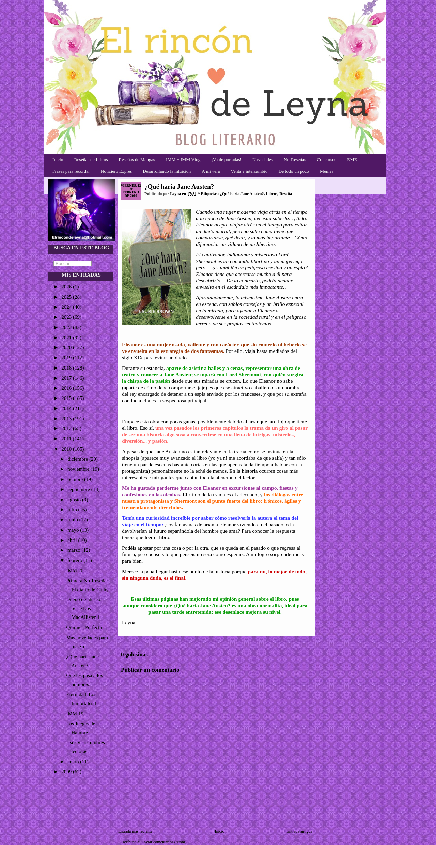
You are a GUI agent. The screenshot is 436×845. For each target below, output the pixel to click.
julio (72, 509)
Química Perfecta (84, 627)
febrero (75, 560)
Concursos (326, 159)
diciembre (78, 459)
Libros (272, 193)
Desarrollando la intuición (167, 171)
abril (72, 540)
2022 (67, 327)
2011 (67, 438)
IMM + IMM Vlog (183, 159)
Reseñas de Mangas (137, 159)
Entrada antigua (299, 831)
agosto (74, 499)
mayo (73, 530)
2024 (67, 307)
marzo (74, 550)
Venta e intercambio (249, 171)
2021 (67, 337)
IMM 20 (74, 570)
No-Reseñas (295, 159)
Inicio (57, 159)
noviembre (79, 469)
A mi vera (211, 171)
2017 (67, 378)
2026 (67, 287)
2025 (67, 297)
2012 (67, 428)
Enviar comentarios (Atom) (163, 842)
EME (352, 159)
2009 (67, 771)
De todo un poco (293, 171)
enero (73, 761)
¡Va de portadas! (226, 159)
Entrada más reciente (135, 831)
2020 (67, 347)
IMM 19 (74, 713)
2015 (67, 398)
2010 (67, 449)
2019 (67, 357)
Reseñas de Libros (91, 159)
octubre (75, 479)
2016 (67, 388)
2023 (67, 317)
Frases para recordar (71, 171)
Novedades (262, 159)
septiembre (79, 489)
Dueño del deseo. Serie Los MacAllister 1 (84, 608)
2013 (67, 418)
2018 (67, 368)
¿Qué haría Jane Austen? (179, 186)
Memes (326, 171)
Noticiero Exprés (116, 171)
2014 (67, 408)
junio (73, 519)
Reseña (285, 193)
